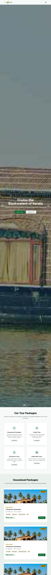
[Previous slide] (2, 205)
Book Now (41, 517)
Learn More (14, 440)
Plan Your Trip (31, 212)
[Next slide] (48, 205)
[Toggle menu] (45, 2)
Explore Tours (19, 212)
